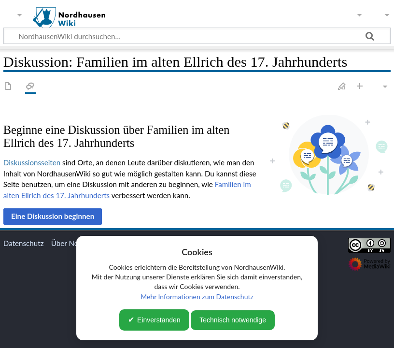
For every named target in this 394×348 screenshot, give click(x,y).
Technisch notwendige (232, 320)
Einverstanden (159, 320)
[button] (52, 216)
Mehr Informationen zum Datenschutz (197, 296)
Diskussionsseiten (31, 162)
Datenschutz (23, 243)
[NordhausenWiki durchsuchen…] (197, 36)
